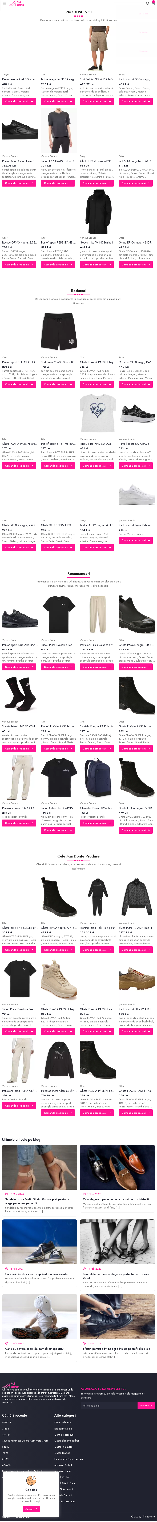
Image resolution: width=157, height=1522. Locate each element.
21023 (5, 1459)
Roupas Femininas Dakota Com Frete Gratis (25, 1441)
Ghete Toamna (62, 1453)
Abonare (146, 1406)
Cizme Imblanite (62, 1423)
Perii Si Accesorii (63, 1490)
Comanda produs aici (19, 101)
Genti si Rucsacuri (64, 1435)
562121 (6, 1447)
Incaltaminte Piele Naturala (68, 1459)
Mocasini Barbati (63, 1465)
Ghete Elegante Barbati (66, 1441)
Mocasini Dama (62, 1471)
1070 (5, 1453)
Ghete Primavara (63, 1447)
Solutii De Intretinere (65, 1502)
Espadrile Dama (63, 1429)
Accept (31, 1510)
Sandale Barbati (63, 1496)
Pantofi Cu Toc (62, 1477)
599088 (6, 1423)
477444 (6, 1435)
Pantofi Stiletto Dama (65, 1484)
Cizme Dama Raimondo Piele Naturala (23, 1471)
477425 (6, 1465)
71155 (5, 1429)
